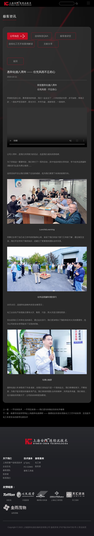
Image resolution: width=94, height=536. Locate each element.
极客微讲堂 (65, 36)
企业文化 (7, 466)
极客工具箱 (28, 471)
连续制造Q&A (41, 36)
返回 (15, 61)
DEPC (27, 462)
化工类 (38, 462)
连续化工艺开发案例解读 (21, 44)
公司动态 (17, 36)
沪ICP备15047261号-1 (68, 527)
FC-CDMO (28, 467)
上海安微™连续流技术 (12, 462)
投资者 (6, 474)
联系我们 (7, 478)
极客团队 (7, 470)
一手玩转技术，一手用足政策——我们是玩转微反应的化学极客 (37, 409)
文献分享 (48, 44)
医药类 (38, 466)
